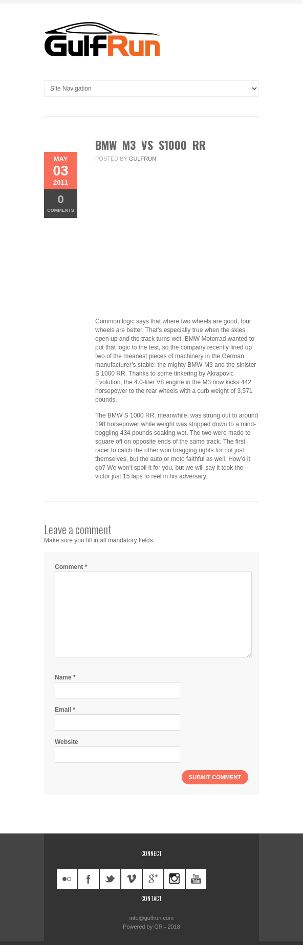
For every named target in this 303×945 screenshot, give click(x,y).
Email (65, 709)
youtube (196, 879)
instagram (174, 879)
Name (65, 677)
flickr (67, 879)
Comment (71, 566)
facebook (88, 879)
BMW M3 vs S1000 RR (150, 145)
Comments (60, 203)
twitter (110, 879)
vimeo (131, 879)
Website (66, 741)
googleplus (153, 879)
